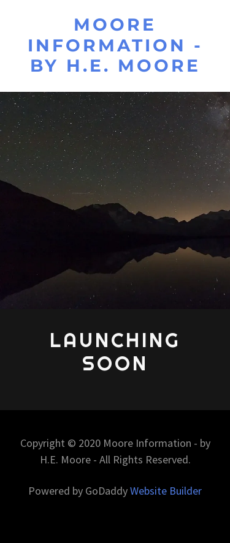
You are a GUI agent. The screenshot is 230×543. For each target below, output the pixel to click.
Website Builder (166, 491)
